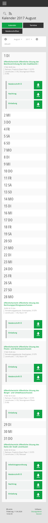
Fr (8, 129)
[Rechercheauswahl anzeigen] (5, 14)
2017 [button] (29, 39)
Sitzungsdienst (36, 512)
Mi (8, 115)
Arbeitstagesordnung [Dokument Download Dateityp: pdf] (17, 465)
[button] (38, 85)
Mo (9, 150)
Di (8, 55)
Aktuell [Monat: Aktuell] (7, 44)
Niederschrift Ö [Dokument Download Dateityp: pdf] (15, 84)
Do (8, 122)
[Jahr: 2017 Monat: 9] (37, 39)
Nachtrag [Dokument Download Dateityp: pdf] (12, 94)
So (8, 143)
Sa (8, 136)
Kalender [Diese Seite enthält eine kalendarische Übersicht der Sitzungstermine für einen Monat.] (12, 25)
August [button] (18, 39)
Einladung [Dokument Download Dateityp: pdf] (12, 103)
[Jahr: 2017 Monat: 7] (6, 39)
